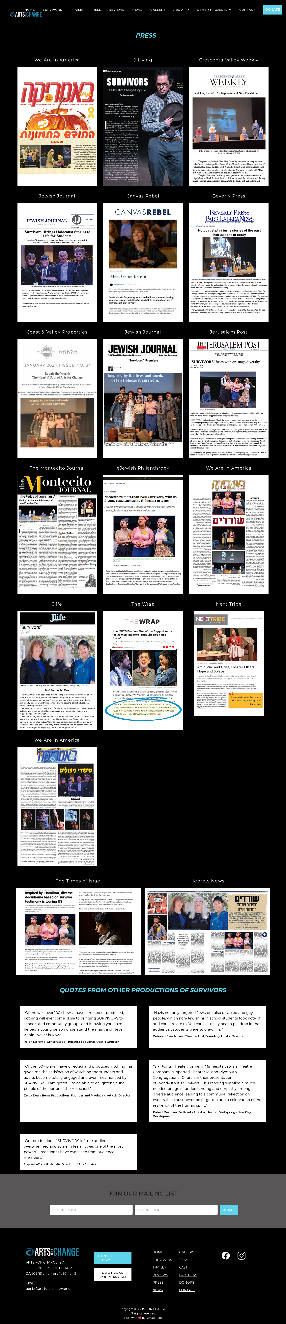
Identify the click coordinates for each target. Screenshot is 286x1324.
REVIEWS (160, 1275)
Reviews (116, 10)
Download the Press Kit (113, 1274)
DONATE (272, 10)
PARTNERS (188, 1275)
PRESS (96, 10)
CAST (183, 1267)
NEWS (137, 10)
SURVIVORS (52, 10)
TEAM (184, 1260)
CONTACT (187, 1290)
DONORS (186, 1282)
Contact (247, 10)
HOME (30, 10)
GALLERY (157, 10)
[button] (181, 9)
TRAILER (77, 10)
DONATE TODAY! (106, 1258)
